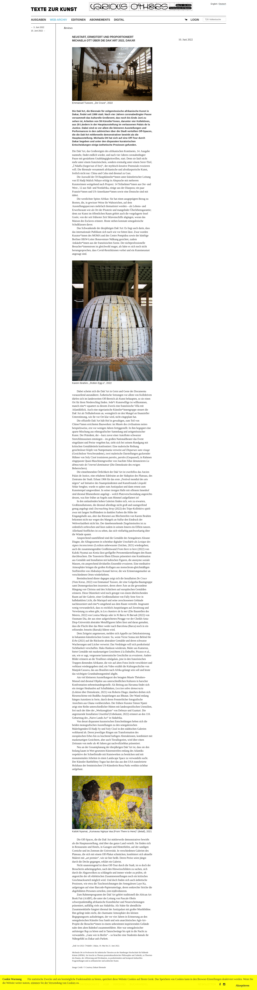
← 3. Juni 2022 (37, 27)
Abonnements (99, 19)
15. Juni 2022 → (38, 31)
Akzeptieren (242, 985)
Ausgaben (38, 19)
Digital (119, 19)
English (214, 4)
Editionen (78, 19)
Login (195, 19)
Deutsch (222, 4)
